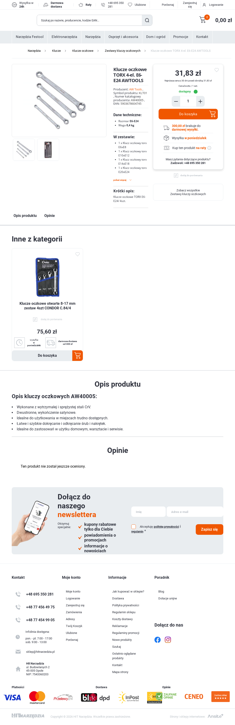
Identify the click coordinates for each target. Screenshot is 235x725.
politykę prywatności (166, 526)
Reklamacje (120, 626)
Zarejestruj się (190, 4)
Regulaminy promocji (125, 633)
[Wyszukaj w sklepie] (89, 20)
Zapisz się (209, 529)
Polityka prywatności (125, 605)
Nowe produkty (122, 640)
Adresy (70, 619)
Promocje (180, 37)
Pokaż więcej (119, 180)
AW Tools (135, 89)
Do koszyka (188, 114)
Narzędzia (93, 37)
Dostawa (118, 598)
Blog (161, 591)
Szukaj (147, 20)
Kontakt (202, 37)
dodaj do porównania (191, 175)
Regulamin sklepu (123, 612)
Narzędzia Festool (30, 37)
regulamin (137, 531)
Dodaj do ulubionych (77, 254)
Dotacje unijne (167, 598)
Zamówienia (74, 612)
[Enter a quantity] (188, 101)
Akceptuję (146, 526)
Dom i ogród (155, 37)
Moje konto (73, 591)
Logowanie (216, 4)
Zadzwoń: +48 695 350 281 (188, 163)
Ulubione (71, 633)
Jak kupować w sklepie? (128, 591)
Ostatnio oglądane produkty (124, 656)
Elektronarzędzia (64, 37)
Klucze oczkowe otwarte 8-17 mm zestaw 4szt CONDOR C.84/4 (48, 306)
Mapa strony (120, 672)
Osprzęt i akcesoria (123, 37)
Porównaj (168, 4)
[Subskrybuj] (148, 511)
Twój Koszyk (74, 626)
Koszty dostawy (122, 619)
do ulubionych (217, 70)
